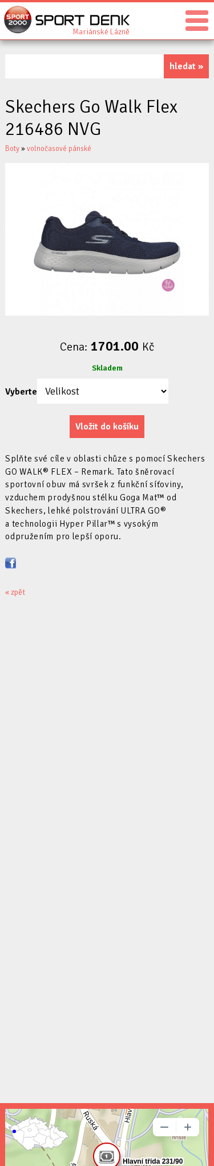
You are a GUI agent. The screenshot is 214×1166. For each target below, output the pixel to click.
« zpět (15, 592)
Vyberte (21, 391)
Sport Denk (101, 31)
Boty (12, 148)
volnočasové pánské (59, 148)
